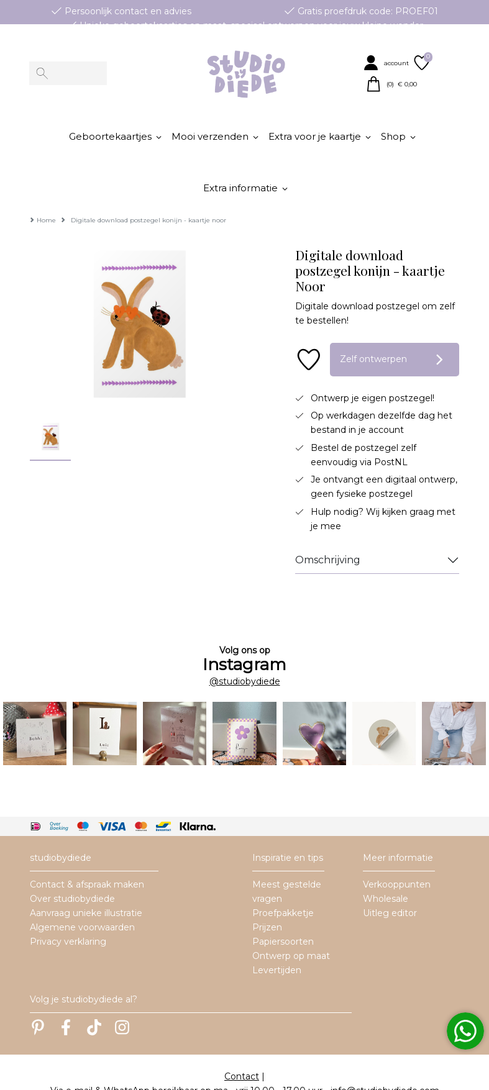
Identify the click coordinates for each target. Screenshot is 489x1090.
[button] (387, 62)
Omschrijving (327, 523)
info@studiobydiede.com (385, 1053)
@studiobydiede (244, 644)
